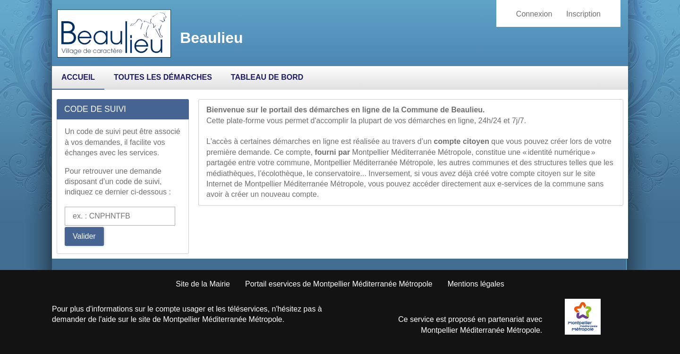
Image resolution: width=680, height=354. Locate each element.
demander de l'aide (84, 319)
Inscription (583, 14)
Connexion (534, 14)
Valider (84, 236)
